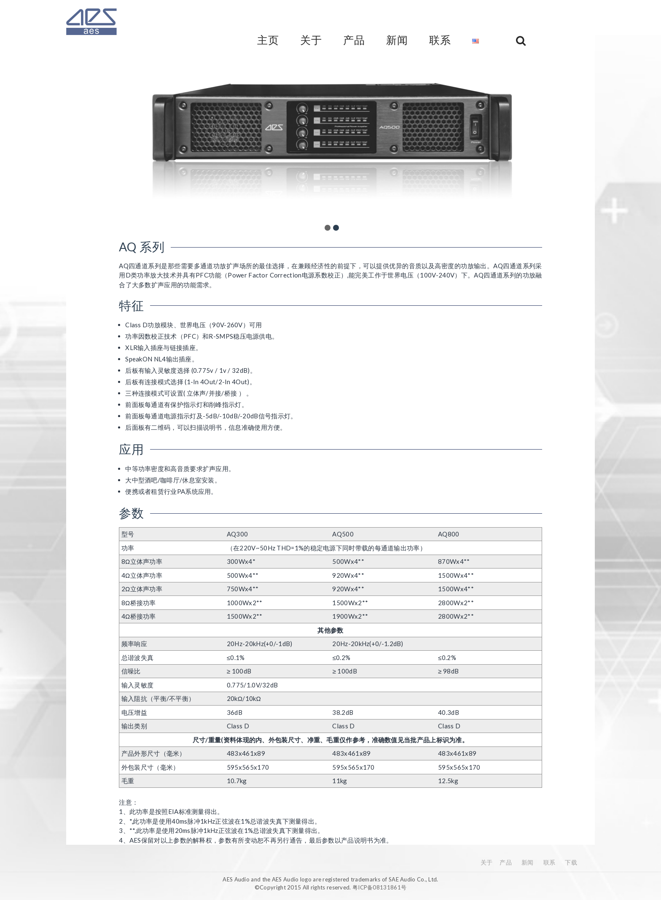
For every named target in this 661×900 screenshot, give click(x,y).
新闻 (527, 862)
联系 (549, 862)
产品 (506, 862)
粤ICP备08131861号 (379, 887)
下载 (571, 862)
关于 (487, 862)
